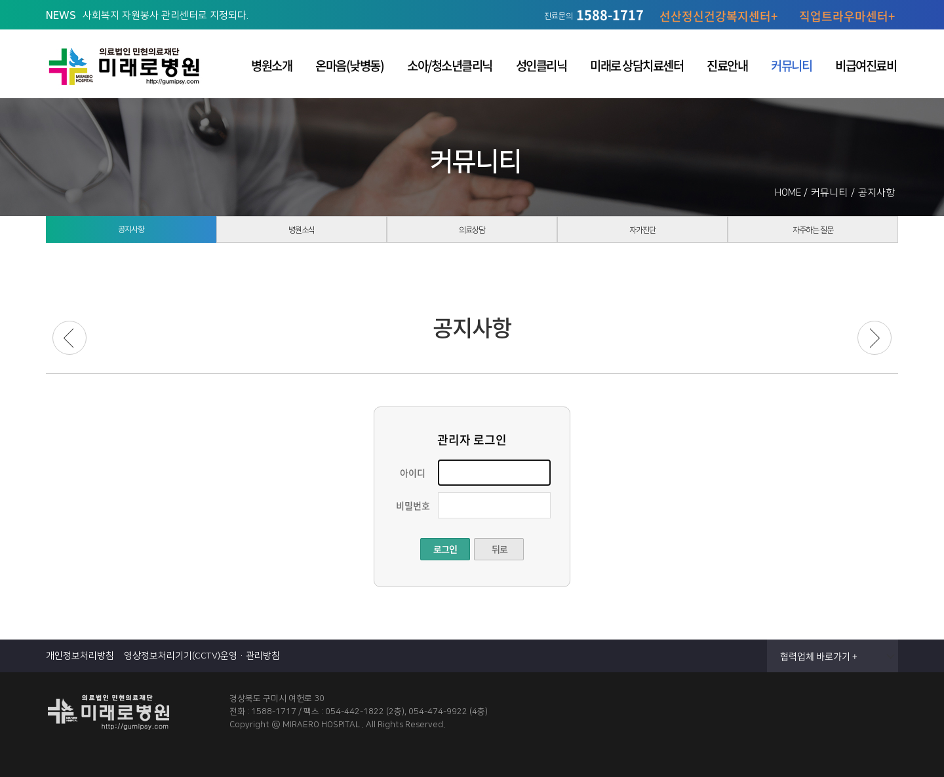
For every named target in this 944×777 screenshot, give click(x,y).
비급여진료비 (865, 65)
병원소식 (301, 236)
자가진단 (642, 236)
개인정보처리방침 (80, 656)
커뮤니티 (791, 65)
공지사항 (131, 235)
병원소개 (271, 65)
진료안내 (727, 65)
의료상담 (472, 236)
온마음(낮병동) (349, 65)
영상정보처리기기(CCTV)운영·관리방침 (202, 656)
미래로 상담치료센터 (636, 65)
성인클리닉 (541, 65)
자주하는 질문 (813, 236)
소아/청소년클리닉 (449, 65)
